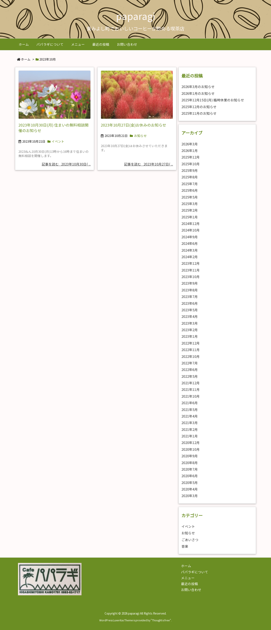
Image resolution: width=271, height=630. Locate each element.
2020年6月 (189, 475)
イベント (58, 141)
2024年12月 (190, 223)
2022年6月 (189, 369)
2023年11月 (190, 270)
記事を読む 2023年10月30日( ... (66, 164)
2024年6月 (189, 243)
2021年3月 (189, 422)
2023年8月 (189, 290)
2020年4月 (189, 489)
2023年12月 (190, 263)
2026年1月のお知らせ (198, 93)
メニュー (188, 577)
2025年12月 (190, 157)
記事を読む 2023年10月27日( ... (148, 164)
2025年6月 (189, 190)
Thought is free (161, 620)
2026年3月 (189, 144)
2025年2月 (189, 210)
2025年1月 (189, 217)
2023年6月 (189, 303)
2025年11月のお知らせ (199, 113)
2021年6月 (189, 402)
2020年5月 (189, 482)
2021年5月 (189, 409)
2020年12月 (190, 442)
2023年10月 (190, 276)
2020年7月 (189, 469)
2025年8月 (189, 177)
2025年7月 (189, 183)
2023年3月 (189, 323)
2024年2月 (189, 256)
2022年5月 (189, 376)
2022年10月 (190, 356)
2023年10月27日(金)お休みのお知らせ (133, 125)
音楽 (184, 546)
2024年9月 (189, 236)
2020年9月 (189, 456)
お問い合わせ (191, 589)
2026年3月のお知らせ (198, 86)
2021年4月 (189, 416)
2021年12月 (190, 382)
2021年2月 (189, 429)
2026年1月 (189, 150)
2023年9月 (189, 283)
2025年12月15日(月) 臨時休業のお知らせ (212, 100)
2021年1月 (189, 436)
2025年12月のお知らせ (199, 106)
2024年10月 (190, 230)
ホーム (25, 59)
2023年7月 (189, 296)
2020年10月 (190, 449)
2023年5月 (189, 309)
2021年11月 (190, 389)
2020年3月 (189, 495)
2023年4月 (189, 316)
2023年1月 (189, 336)
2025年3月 (189, 203)
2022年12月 (190, 343)
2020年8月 (189, 462)
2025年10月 (190, 163)
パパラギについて (194, 571)
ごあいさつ (189, 539)
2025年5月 (189, 197)
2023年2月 (189, 329)
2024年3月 (189, 250)
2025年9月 (189, 170)
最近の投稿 (189, 583)
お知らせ (140, 135)
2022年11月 (190, 349)
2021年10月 (190, 396)
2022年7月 (189, 363)
